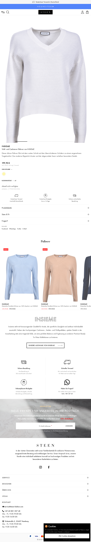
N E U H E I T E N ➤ (45, 6)
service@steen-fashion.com (14, 506)
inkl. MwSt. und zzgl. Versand (10, 165)
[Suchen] (7, 12)
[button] (21, 141)
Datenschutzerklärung (61, 431)
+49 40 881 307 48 (12, 511)
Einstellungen (67, 540)
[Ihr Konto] (82, 12)
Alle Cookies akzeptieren (67, 536)
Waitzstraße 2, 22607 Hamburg (17, 521)
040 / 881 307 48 (67, 394)
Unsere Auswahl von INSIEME (42, 345)
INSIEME (6, 146)
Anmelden (69, 426)
